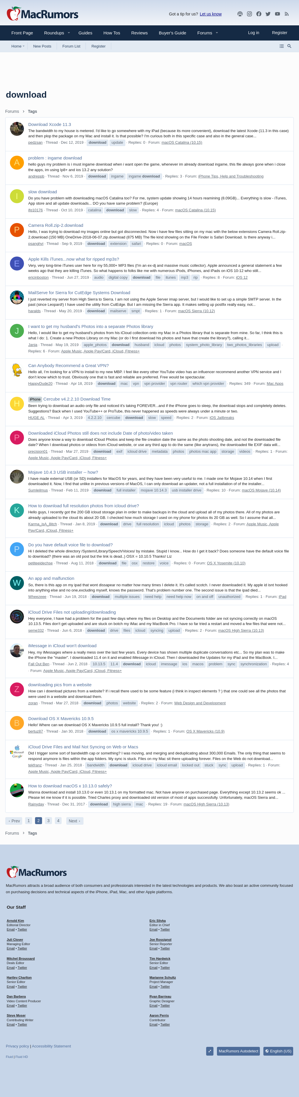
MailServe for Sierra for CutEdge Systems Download (80, 292)
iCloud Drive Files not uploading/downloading (73, 612)
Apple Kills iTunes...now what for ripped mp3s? (74, 259)
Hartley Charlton (19, 977)
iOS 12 (242, 277)
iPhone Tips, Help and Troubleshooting (231, 176)
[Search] (289, 46)
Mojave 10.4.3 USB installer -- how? (64, 472)
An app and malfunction (52, 578)
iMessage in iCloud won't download (63, 645)
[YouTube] (277, 14)
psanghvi (36, 243)
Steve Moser (16, 1015)
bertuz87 (36, 731)
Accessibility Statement (51, 1046)
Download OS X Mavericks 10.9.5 (61, 718)
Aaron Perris (159, 1015)
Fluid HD (21, 1057)
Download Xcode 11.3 (50, 124)
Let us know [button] (211, 14)
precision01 (38, 451)
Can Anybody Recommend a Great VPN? (69, 365)
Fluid (9, 1057)
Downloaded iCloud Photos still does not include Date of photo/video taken (101, 433)
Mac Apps (275, 383)
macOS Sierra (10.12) (197, 311)
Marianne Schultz (163, 977)
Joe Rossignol (160, 939)
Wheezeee (38, 596)
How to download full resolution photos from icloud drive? (84, 505)
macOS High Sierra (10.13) (242, 630)
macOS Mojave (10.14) (262, 490)
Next (73, 821)
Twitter (22, 929)
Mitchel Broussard (21, 958)
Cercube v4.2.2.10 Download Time (70, 398)
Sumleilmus (38, 490)
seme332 (36, 630)
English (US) (278, 1051)
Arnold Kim (15, 920)
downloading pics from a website (60, 684)
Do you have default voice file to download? (71, 544)
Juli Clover (15, 939)
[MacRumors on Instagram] (249, 14)
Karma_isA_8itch (43, 524)
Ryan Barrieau (160, 996)
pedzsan (36, 142)
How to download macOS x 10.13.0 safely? (71, 785)
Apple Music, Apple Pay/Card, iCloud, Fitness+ (101, 351)
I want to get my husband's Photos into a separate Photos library (91, 326)
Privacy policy (17, 1046)
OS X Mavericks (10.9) (206, 731)
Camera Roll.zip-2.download (56, 225)
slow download (43, 191)
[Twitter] (268, 14)
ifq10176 (36, 210)
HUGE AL (37, 417)
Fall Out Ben (39, 664)
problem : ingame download (56, 157)
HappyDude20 (41, 383)
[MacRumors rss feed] (287, 14)
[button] (52, 33)
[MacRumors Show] (240, 14)
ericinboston (39, 277)
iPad (283, 596)
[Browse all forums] (282, 46)
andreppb (37, 176)
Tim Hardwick (160, 958)
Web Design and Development (200, 703)
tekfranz (35, 765)
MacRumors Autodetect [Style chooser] (238, 1051)
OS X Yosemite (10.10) (227, 563)
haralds (35, 311)
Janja (33, 345)
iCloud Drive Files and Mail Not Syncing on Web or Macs (84, 746)
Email (11, 929)
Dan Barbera (16, 996)
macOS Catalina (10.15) (182, 142)
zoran (34, 703)
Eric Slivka (158, 920)
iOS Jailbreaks (222, 417)
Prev (16, 821)
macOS (186, 243)
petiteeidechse (41, 563)
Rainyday (37, 804)
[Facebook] (259, 14)
